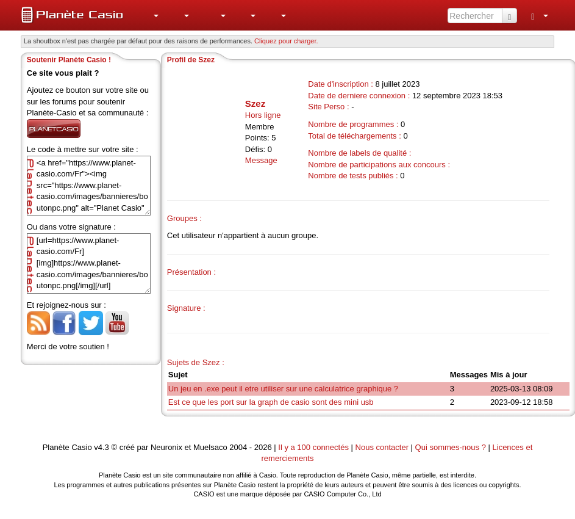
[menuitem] (149, 15)
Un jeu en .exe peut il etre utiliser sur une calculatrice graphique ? (283, 388)
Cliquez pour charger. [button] (286, 41)
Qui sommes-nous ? (450, 447)
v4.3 (101, 447)
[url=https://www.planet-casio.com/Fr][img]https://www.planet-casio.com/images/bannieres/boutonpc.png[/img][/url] (89, 263)
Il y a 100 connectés (314, 447)
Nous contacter (382, 447)
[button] (149, 15)
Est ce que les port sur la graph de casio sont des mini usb (271, 402)
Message (261, 160)
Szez (255, 103)
